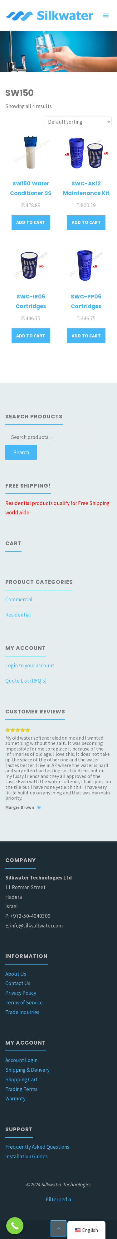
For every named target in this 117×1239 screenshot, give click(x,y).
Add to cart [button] (30, 222)
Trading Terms (21, 1089)
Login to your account (29, 665)
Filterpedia (58, 1199)
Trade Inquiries (22, 1012)
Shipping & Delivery (27, 1069)
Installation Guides (26, 1156)
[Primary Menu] (106, 15)
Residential (18, 614)
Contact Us (17, 983)
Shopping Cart (21, 1079)
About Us (15, 973)
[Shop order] (78, 122)
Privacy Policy (20, 992)
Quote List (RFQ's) (26, 680)
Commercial (18, 599)
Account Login (21, 1060)
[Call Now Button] (14, 1225)
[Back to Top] (58, 1228)
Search (21, 452)
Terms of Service (24, 1002)
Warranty (15, 1098)
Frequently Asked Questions (37, 1146)
